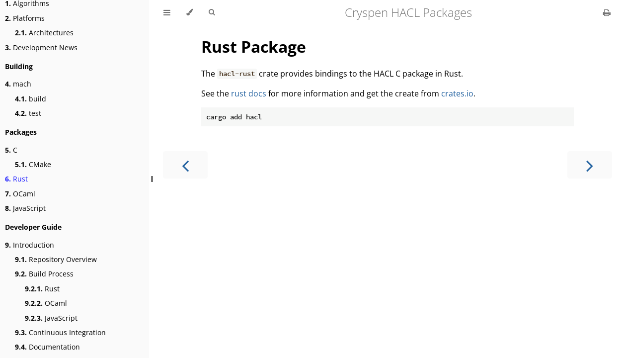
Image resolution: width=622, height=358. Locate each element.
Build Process (44, 273)
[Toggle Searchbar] (212, 12)
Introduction (29, 245)
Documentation (47, 347)
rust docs (248, 93)
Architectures (44, 32)
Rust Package (253, 46)
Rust (16, 178)
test (28, 113)
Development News (41, 47)
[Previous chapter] (185, 165)
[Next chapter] (589, 165)
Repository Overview (56, 259)
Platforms (25, 18)
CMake (33, 164)
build (30, 98)
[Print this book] (607, 12)
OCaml (20, 193)
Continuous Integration (60, 332)
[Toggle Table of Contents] (167, 12)
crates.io (457, 93)
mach (18, 84)
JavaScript (25, 208)
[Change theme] (189, 12)
